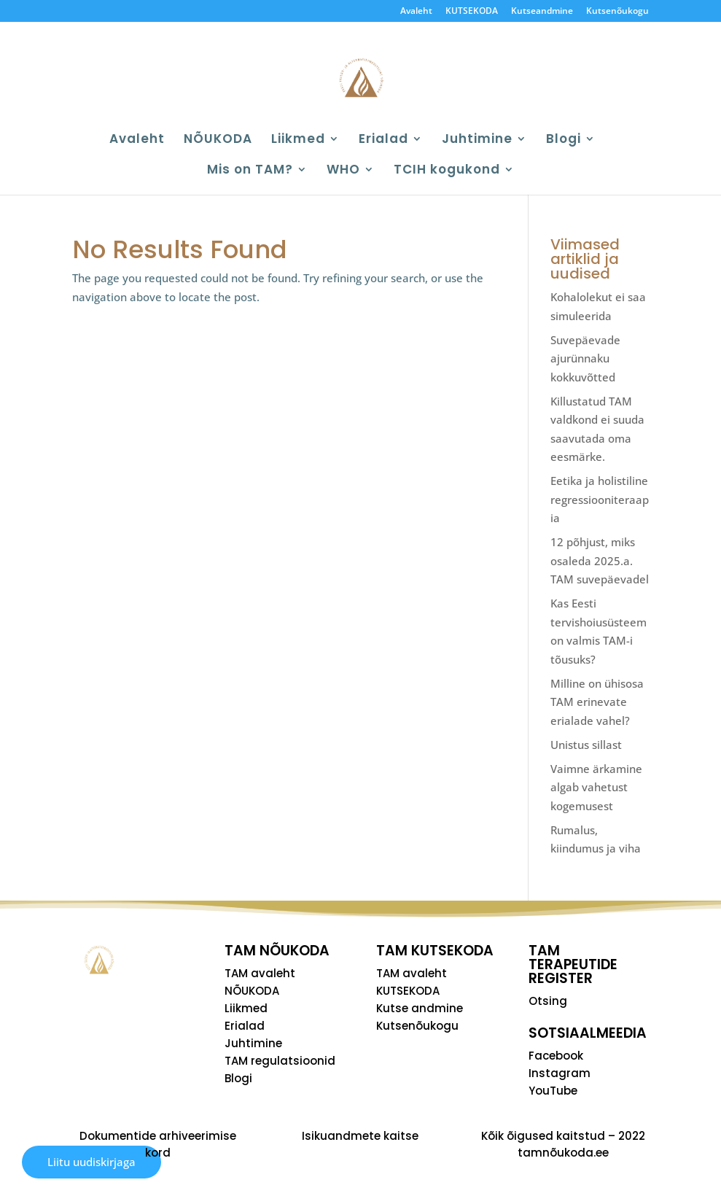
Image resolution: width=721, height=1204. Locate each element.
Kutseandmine (542, 12)
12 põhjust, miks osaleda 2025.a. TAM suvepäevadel (599, 560)
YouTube (553, 1090)
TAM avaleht (260, 973)
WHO (343, 171)
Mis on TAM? (250, 171)
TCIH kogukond (447, 171)
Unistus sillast (586, 744)
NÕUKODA (218, 140)
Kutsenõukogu (617, 12)
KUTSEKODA (471, 12)
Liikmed (298, 140)
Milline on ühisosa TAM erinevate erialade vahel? (597, 702)
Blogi (563, 140)
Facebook (556, 1055)
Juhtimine (477, 140)
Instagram (560, 1073)
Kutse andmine (419, 1008)
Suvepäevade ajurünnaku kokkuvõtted (585, 358)
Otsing (548, 1001)
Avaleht (416, 12)
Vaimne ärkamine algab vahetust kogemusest (596, 787)
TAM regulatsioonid (280, 1060)
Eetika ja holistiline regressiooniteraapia (599, 499)
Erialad (383, 140)
